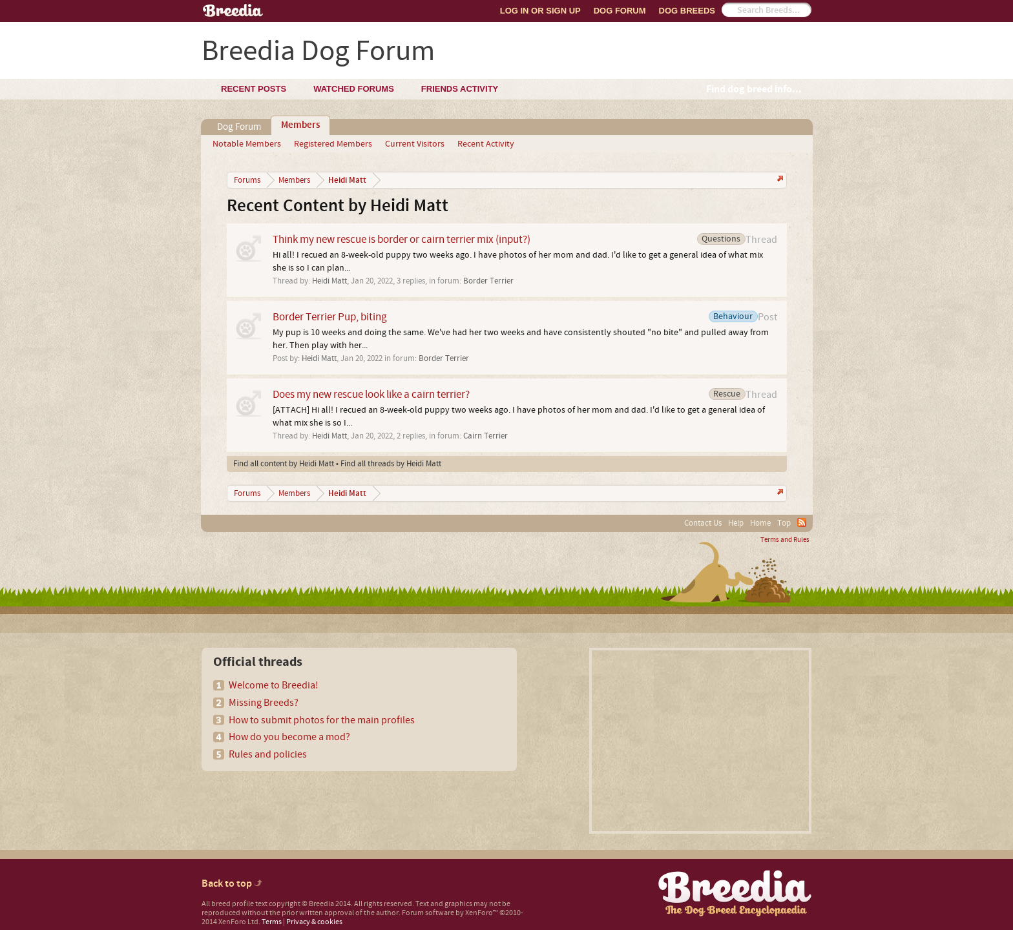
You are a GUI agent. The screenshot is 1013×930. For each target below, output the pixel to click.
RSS (801, 522)
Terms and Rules (784, 539)
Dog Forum (620, 11)
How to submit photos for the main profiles (322, 720)
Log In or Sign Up (540, 11)
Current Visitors (414, 144)
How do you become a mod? (289, 736)
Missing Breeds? (263, 702)
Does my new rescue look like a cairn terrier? (371, 394)
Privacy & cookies (314, 922)
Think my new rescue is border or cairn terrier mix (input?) (401, 239)
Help (736, 523)
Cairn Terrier (485, 436)
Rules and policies (268, 754)
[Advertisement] (700, 740)
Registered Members (333, 144)
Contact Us (703, 523)
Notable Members (247, 144)
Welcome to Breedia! (274, 685)
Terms (272, 922)
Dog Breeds (687, 11)
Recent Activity (485, 144)
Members (300, 125)
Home (760, 523)
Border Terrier (488, 281)
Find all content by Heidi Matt (283, 464)
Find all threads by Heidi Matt (390, 464)
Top (784, 523)
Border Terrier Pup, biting (330, 316)
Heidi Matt (329, 281)
